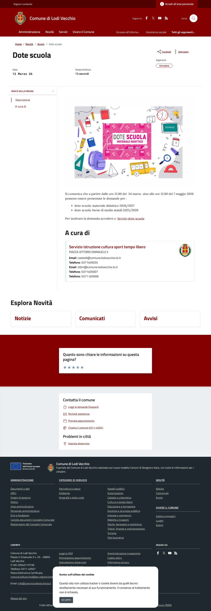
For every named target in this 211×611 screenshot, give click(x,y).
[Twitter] (152, 18)
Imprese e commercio (119, 515)
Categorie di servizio (73, 480)
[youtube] (158, 18)
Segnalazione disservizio (72, 562)
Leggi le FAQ (66, 553)
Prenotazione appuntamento (75, 558)
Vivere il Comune (167, 508)
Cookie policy (114, 558)
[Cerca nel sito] (193, 18)
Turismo (111, 533)
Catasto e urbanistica (119, 498)
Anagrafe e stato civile (71, 498)
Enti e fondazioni (20, 515)
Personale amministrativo (25, 511)
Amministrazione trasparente (123, 553)
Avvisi (40, 44)
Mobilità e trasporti (118, 520)
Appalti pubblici (116, 489)
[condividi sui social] (164, 51)
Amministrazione (22, 480)
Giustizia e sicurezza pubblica (123, 511)
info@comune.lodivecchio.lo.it (34, 583)
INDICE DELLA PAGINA (32, 91)
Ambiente (64, 493)
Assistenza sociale (156, 32)
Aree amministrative (22, 506)
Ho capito (66, 599)
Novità (29, 44)
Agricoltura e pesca (69, 489)
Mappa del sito (19, 598)
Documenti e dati (20, 489)
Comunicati (162, 493)
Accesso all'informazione (129, 32)
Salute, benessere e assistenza (124, 524)
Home (18, 44)
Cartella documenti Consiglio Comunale (32, 520)
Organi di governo (20, 498)
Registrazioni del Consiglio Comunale (31, 524)
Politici (14, 502)
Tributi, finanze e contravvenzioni (126, 529)
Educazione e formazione (121, 506)
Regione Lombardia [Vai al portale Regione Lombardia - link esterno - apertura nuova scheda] (23, 4)
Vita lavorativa (115, 538)
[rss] (165, 18)
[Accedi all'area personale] (176, 4)
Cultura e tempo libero (120, 502)
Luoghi (160, 521)
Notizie (160, 489)
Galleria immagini (166, 516)
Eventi (159, 525)
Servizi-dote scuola (130, 218)
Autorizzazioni (115, 493)
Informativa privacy (118, 562)
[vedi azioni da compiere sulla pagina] (180, 51)
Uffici (13, 493)
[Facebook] (145, 18)
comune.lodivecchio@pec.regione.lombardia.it (36, 577)
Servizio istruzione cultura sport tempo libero (107, 247)
